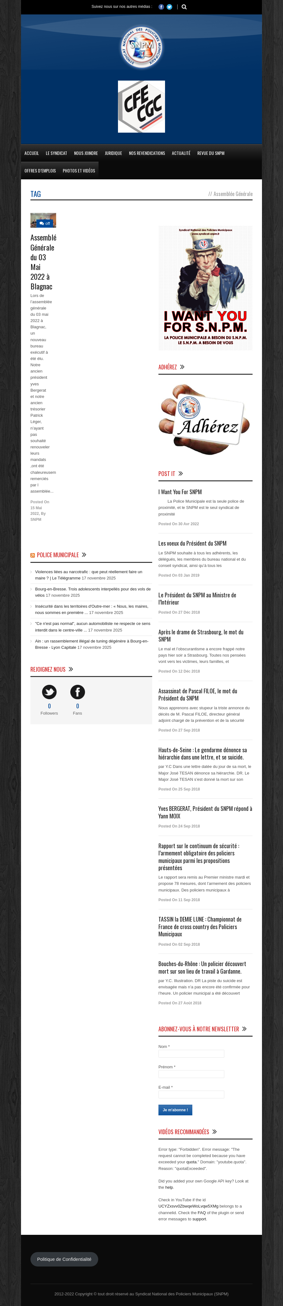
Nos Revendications (147, 153)
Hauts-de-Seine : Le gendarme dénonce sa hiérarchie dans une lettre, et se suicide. (202, 753)
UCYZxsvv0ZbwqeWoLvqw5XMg (188, 1206)
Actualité (181, 153)
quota (191, 1162)
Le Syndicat (56, 153)
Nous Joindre (86, 153)
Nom (164, 1046)
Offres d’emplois (40, 170)
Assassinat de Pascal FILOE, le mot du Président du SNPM (197, 694)
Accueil (31, 153)
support (199, 1219)
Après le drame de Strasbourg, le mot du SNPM (200, 635)
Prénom (166, 1067)
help (169, 1187)
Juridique (113, 153)
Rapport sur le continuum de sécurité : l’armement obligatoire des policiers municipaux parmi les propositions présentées (198, 857)
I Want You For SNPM (180, 492)
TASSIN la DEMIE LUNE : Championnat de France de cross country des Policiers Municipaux (200, 926)
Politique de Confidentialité (64, 1259)
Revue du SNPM (210, 153)
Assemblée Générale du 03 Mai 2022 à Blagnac (45, 261)
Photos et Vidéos (79, 170)
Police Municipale (58, 555)
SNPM (35, 519)
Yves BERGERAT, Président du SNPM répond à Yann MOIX (205, 812)
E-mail (165, 1087)
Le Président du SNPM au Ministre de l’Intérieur (197, 598)
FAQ (202, 1212)
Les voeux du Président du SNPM (192, 543)
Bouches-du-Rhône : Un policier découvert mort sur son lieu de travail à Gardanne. (202, 967)
